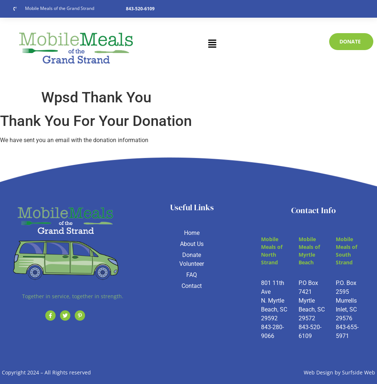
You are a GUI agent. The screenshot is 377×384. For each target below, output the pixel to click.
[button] (212, 44)
